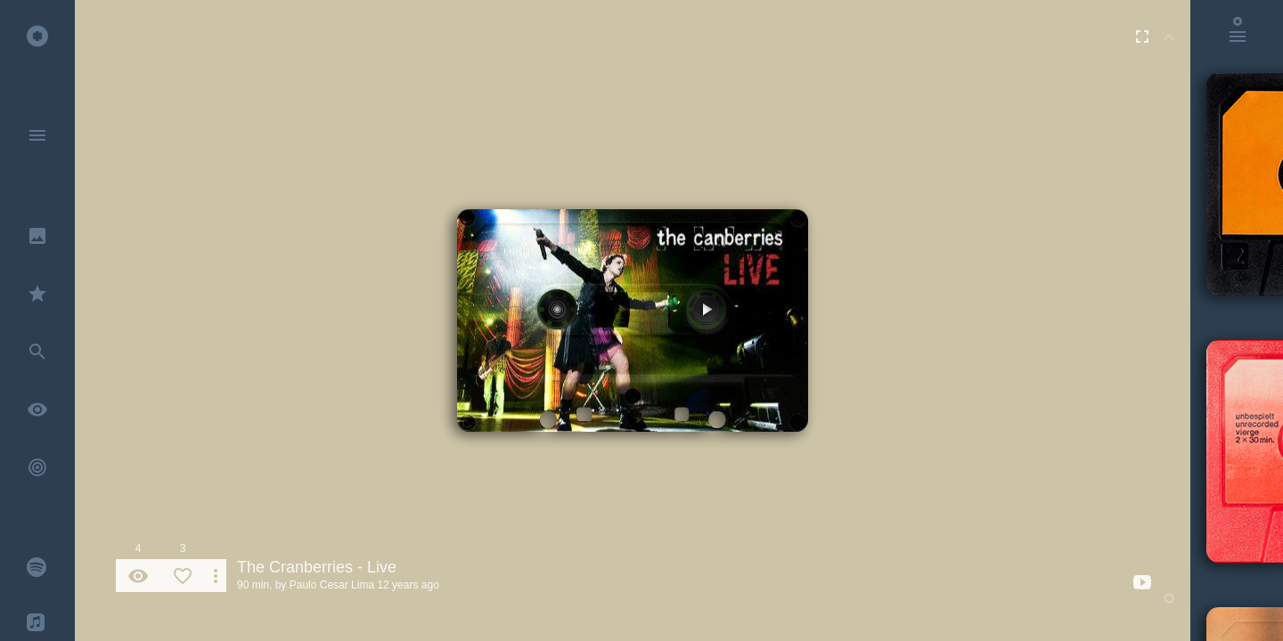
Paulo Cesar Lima (332, 585)
